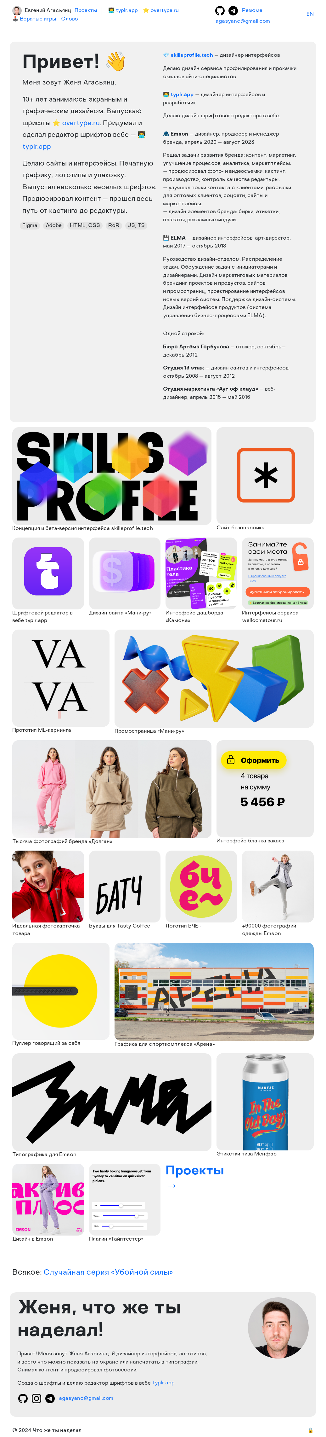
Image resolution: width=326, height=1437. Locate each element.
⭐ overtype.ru (76, 123)
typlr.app (164, 1383)
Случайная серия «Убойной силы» (108, 1273)
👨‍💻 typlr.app (178, 94)
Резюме (252, 10)
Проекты (86, 10)
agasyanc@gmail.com (243, 21)
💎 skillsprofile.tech (188, 55)
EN (310, 14)
